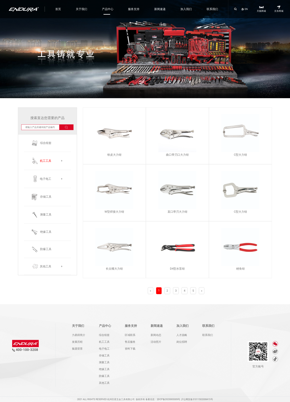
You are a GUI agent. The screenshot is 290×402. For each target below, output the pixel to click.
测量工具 (104, 362)
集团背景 (77, 348)
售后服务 (130, 341)
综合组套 (104, 334)
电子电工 (104, 348)
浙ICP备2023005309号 (168, 399)
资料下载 (130, 348)
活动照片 (156, 341)
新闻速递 (160, 9)
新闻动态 (156, 334)
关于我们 (81, 9)
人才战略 (181, 334)
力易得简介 (78, 334)
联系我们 (212, 9)
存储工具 (104, 355)
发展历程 (77, 341)
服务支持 (133, 9)
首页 (58, 9)
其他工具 (104, 382)
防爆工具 (104, 376)
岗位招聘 (181, 341)
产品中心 (107, 9)
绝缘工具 (104, 369)
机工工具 (104, 341)
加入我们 (186, 9)
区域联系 (130, 334)
